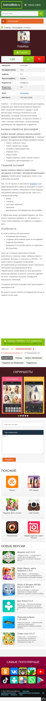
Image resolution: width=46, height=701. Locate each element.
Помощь (18, 358)
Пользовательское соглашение (29, 696)
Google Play (7, 358)
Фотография (17, 28)
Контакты (14, 698)
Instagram (33, 184)
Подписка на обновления (13, 363)
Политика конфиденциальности (15, 695)
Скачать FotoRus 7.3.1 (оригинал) (23, 342)
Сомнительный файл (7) (12, 353)
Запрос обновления (33, 358)
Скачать (22, 52)
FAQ (21, 698)
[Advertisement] (21, 315)
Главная (7, 28)
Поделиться (31, 363)
